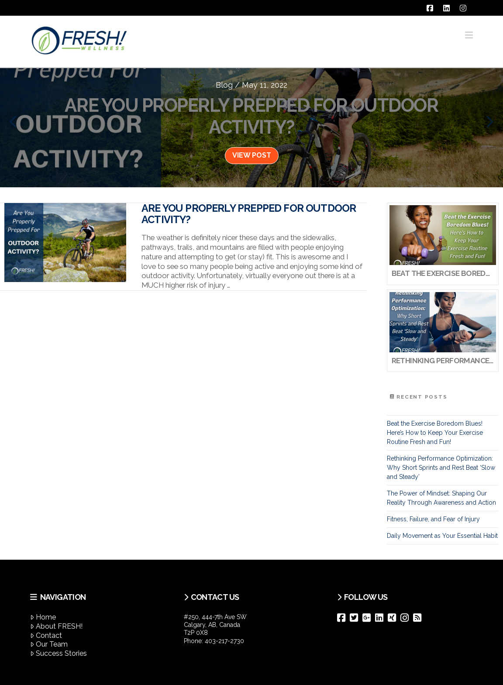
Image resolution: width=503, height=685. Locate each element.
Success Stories (58, 653)
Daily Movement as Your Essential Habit (442, 535)
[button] (469, 35)
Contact (46, 635)
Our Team (49, 644)
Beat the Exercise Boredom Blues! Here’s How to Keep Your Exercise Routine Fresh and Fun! (435, 432)
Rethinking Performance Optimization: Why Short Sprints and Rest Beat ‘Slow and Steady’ (441, 467)
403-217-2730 (224, 640)
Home (43, 617)
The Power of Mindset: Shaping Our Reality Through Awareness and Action (441, 498)
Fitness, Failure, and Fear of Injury (433, 519)
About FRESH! (56, 626)
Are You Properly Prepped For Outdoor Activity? (248, 214)
